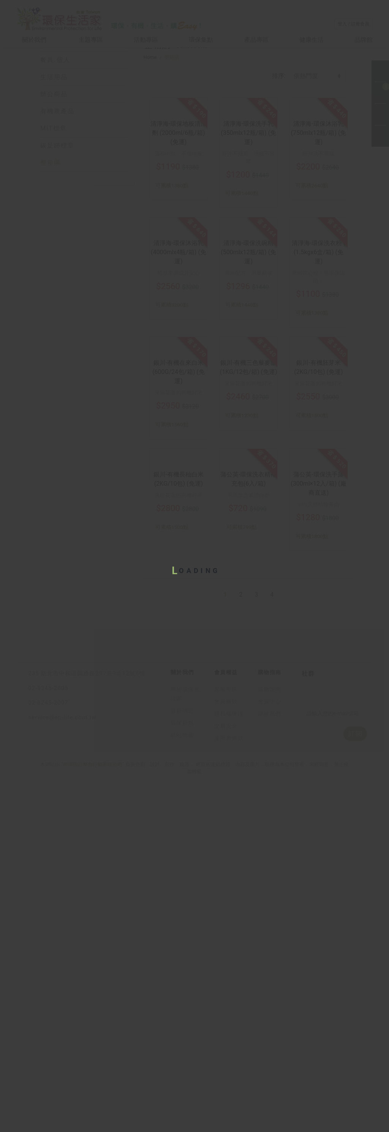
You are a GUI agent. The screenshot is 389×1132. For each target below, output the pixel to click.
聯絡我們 (269, 1086)
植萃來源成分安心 (178, 433)
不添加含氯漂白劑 (248, 760)
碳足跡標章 (57, 192)
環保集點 (201, 39)
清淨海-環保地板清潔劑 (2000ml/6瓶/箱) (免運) (178, 240)
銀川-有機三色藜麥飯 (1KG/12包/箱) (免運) (248, 580)
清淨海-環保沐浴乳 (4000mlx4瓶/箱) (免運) (178, 412)
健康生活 (311, 39)
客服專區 (226, 1062)
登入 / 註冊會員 (353, 24)
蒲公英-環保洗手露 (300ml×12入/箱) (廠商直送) (318, 749)
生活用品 (54, 124)
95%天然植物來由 (318, 769)
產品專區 (256, 39)
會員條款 (226, 1074)
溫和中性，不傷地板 (178, 261)
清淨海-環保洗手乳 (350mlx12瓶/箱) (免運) (248, 240)
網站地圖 (182, 1108)
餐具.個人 (55, 107)
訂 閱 (355, 1106)
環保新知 (182, 1095)
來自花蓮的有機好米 (178, 605)
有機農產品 (57, 158)
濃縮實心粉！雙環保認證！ (318, 437)
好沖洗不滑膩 (318, 261)
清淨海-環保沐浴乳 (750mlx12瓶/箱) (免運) (318, 240)
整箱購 (50, 210)
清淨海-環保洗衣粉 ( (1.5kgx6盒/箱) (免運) (319, 412)
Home (150, 127)
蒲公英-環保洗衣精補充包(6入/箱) (248, 744)
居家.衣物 (55, 90)
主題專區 (91, 39)
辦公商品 (54, 141)
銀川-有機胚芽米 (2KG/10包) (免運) (318, 580)
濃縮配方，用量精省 (248, 433)
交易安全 (226, 1099)
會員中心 (269, 1074)
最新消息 (182, 1083)
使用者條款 (229, 1111)
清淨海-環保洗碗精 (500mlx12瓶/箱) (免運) (248, 412)
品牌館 (363, 39)
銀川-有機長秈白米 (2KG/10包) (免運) (178, 744)
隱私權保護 (229, 1086)
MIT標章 (53, 175)
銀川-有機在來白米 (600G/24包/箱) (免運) (178, 584)
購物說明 (269, 1062)
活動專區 (146, 39)
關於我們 (35, 39)
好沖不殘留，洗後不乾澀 (248, 265)
